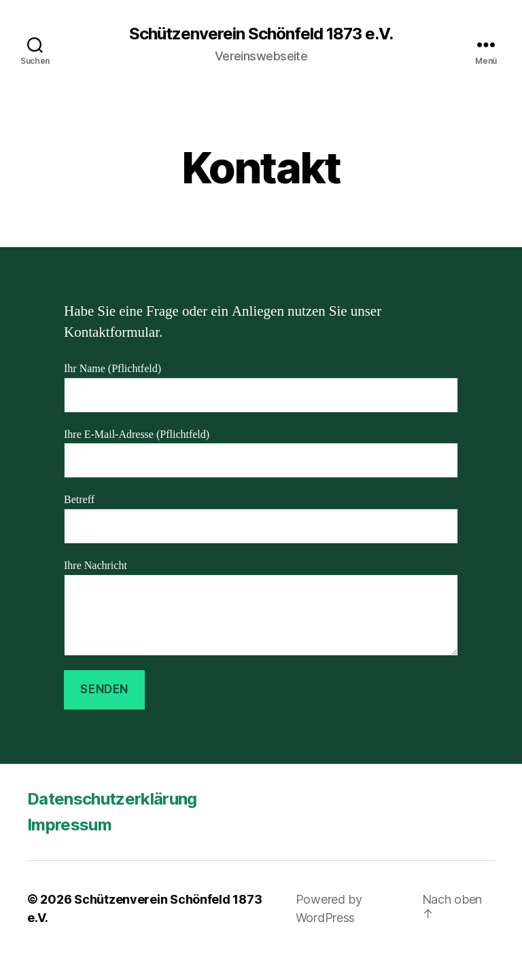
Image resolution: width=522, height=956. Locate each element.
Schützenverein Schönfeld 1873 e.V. (261, 34)
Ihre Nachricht (261, 607)
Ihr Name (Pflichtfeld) (261, 387)
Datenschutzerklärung (112, 799)
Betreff (261, 518)
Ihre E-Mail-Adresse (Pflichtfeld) (261, 453)
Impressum (69, 824)
